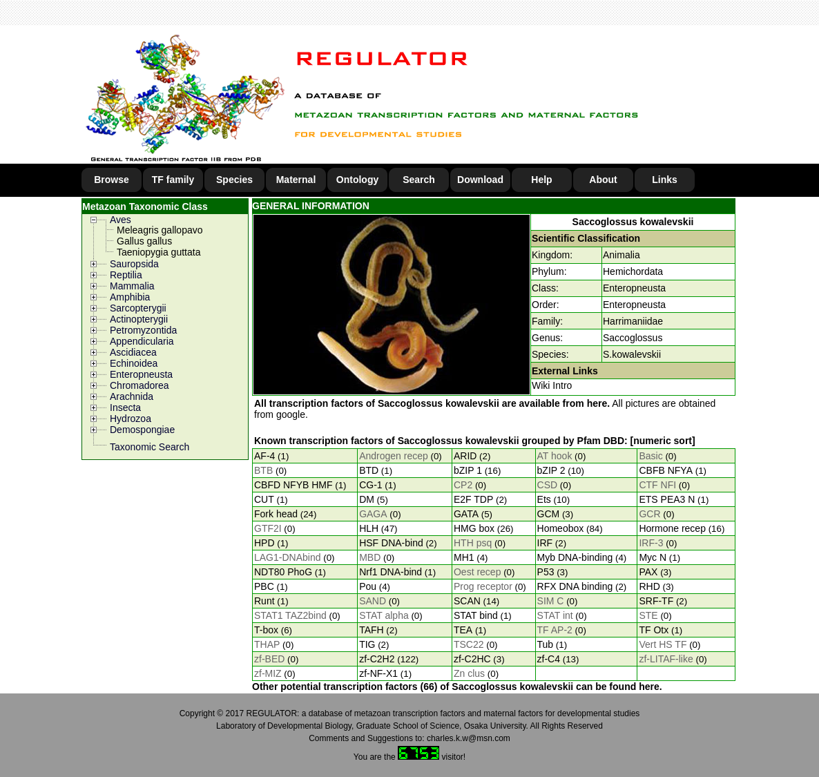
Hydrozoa (130, 418)
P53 (546, 571)
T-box (266, 629)
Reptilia (126, 274)
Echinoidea (133, 363)
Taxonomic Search (149, 446)
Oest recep (477, 571)
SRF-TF (656, 600)
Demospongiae (142, 429)
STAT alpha (384, 615)
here (597, 403)
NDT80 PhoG (283, 571)
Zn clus (469, 673)
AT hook (554, 455)
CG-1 (370, 484)
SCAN (467, 600)
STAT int (555, 615)
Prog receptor (483, 586)
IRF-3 (651, 542)
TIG (367, 644)
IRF (545, 542)
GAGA (373, 513)
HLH (368, 528)
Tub (545, 644)
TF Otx (653, 629)
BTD (368, 470)
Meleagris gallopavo (160, 230)
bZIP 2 (551, 470)
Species (234, 179)
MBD (369, 557)
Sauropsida (134, 263)
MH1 (464, 557)
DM (366, 499)
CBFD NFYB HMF (293, 484)
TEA (463, 629)
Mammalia (132, 285)
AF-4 (264, 455)
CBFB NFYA (666, 470)
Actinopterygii (139, 319)
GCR (649, 513)
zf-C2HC (472, 658)
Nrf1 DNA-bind (390, 571)
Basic (650, 455)
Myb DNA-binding (575, 557)
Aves (120, 219)
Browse (111, 179)
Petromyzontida (143, 330)
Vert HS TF (662, 644)
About (603, 179)
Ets (544, 499)
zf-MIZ (268, 673)
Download (480, 179)
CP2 (463, 484)
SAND (372, 600)
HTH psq (473, 542)
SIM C (550, 600)
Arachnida (131, 396)
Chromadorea (139, 385)
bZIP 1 (468, 470)
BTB (263, 470)
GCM (548, 513)
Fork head (276, 513)
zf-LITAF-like (666, 658)
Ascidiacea (133, 352)
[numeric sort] (662, 440)
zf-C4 (548, 658)
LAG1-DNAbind (287, 557)
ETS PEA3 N (667, 499)
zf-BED (269, 658)
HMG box (474, 528)
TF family (173, 179)
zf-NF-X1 (378, 673)
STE (648, 615)
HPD (264, 542)
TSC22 (469, 644)
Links (664, 179)
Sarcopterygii (138, 308)
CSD (547, 484)
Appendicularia (142, 341)
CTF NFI (657, 484)
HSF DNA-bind (391, 542)
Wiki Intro (552, 385)
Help (541, 179)
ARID (465, 455)
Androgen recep (393, 455)
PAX (648, 571)
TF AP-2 (554, 629)
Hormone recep (672, 528)
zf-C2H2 (376, 658)
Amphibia (130, 297)
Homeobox (560, 528)
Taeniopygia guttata (158, 252)
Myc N (652, 557)
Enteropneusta (141, 374)
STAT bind (476, 615)
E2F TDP (473, 499)
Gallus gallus (144, 241)
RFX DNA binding (575, 586)
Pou (367, 586)
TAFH (371, 629)
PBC (264, 586)
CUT (264, 499)
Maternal (296, 179)
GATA (466, 513)
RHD (649, 586)
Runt (264, 600)
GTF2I (268, 528)
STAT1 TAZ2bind (290, 615)
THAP (267, 644)
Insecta (125, 407)
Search (419, 179)
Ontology (357, 179)
